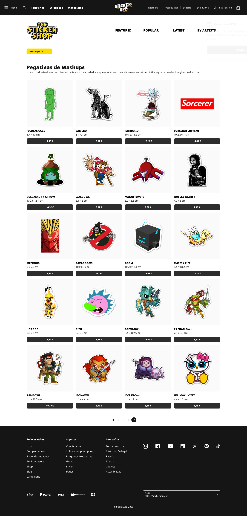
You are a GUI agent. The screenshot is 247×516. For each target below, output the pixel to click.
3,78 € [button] (99, 339)
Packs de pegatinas (38, 456)
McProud (33, 263)
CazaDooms (84, 263)
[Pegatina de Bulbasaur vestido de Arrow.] (50, 170)
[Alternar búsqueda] (24, 8)
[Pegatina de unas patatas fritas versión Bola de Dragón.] (50, 236)
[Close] (237, 24)
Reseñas (111, 456)
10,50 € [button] (148, 339)
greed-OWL (132, 329)
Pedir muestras (36, 461)
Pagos (70, 471)
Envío (69, 466)
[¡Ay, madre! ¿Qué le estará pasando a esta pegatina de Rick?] (99, 302)
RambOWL (33, 395)
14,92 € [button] (50, 207)
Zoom (129, 263)
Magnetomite (134, 197)
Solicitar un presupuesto (80, 451)
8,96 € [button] (99, 405)
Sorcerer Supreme (186, 131)
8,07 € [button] (99, 141)
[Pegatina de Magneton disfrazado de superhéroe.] (148, 170)
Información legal (116, 451)
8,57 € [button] (197, 339)
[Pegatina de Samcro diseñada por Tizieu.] (99, 103)
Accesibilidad (113, 471)
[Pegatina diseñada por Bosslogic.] (197, 103)
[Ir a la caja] (238, 7)
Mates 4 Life (182, 263)
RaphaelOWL (183, 329)
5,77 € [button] (50, 273)
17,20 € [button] (148, 141)
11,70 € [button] (197, 273)
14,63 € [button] (197, 141)
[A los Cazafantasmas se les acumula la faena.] (99, 236)
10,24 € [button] (99, 273)
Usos (30, 446)
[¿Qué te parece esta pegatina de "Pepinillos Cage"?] (50, 103)
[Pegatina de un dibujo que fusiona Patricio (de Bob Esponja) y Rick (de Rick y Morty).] (148, 103)
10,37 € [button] (50, 405)
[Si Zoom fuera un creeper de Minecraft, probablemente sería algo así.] (148, 236)
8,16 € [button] (148, 405)
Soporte (187, 7)
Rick (79, 329)
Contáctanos (73, 446)
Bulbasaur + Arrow (41, 197)
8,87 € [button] (99, 207)
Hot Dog (32, 329)
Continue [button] (205, 50)
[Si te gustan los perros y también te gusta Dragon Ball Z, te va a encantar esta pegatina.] (50, 302)
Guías (69, 461)
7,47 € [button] (197, 207)
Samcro (81, 131)
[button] (39, 51)
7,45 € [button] (50, 141)
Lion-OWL (82, 395)
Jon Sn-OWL (133, 395)
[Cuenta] (223, 7)
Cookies (110, 466)
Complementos (36, 451)
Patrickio (132, 131)
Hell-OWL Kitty (184, 395)
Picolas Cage (36, 131)
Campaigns (33, 476)
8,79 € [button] (197, 405)
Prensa (110, 461)
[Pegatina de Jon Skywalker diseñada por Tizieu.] (197, 170)
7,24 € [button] (50, 339)
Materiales (75, 7)
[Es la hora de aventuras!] (197, 236)
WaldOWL (83, 197)
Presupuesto (171, 7)
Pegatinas (38, 7)
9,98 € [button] (148, 207)
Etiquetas (56, 7)
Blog (29, 471)
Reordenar (153, 7)
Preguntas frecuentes (79, 456)
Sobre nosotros (115, 446)
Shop (30, 466)
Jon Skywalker (184, 197)
